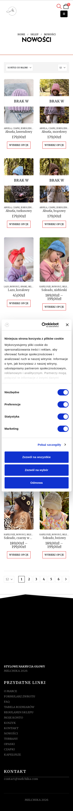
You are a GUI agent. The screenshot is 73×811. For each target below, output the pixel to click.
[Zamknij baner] (67, 325)
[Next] (66, 579)
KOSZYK (10, 723)
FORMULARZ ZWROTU (19, 696)
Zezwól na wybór (36, 470)
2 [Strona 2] (29, 579)
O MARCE (10, 691)
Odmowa (36, 482)
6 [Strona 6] (59, 579)
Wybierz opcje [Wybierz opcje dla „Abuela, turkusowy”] (18, 224)
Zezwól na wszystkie (36, 457)
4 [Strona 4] (44, 579)
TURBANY (11, 738)
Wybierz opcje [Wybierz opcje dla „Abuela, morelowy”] (54, 145)
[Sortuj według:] (19, 67)
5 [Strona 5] (51, 579)
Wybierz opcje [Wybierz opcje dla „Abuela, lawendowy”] (18, 145)
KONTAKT (11, 728)
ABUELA (8, 128)
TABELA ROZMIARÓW (19, 707)
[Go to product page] (18, 101)
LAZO (6, 286)
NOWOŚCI (14, 286)
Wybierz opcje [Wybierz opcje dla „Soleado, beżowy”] (54, 554)
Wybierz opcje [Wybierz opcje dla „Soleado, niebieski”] (54, 306)
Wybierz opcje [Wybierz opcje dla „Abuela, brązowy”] (54, 224)
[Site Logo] (11, 11)
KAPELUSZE (45, 286)
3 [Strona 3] (36, 579)
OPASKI (23, 286)
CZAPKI (16, 128)
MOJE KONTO (13, 717)
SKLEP (31, 286)
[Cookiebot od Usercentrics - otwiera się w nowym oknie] (43, 324)
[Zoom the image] (36, 637)
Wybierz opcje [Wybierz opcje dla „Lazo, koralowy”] (18, 303)
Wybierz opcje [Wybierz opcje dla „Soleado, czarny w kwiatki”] (18, 554)
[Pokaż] (62, 67)
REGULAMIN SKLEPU (18, 712)
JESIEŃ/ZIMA (27, 128)
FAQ (7, 701)
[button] (59, 6)
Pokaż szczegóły (49, 444)
